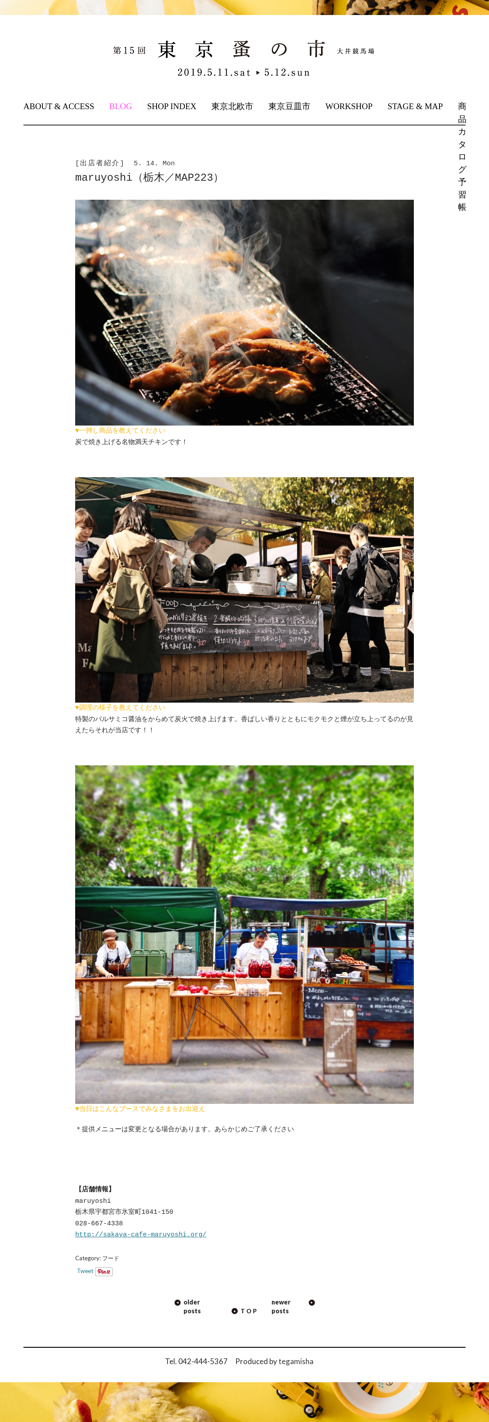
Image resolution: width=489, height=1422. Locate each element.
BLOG (120, 106)
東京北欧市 (232, 106)
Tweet (85, 1270)
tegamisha (296, 1361)
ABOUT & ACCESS (58, 106)
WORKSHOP (349, 106)
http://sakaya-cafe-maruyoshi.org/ (140, 1234)
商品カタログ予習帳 (461, 157)
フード (110, 1258)
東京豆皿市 (289, 106)
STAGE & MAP (415, 106)
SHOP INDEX (172, 106)
